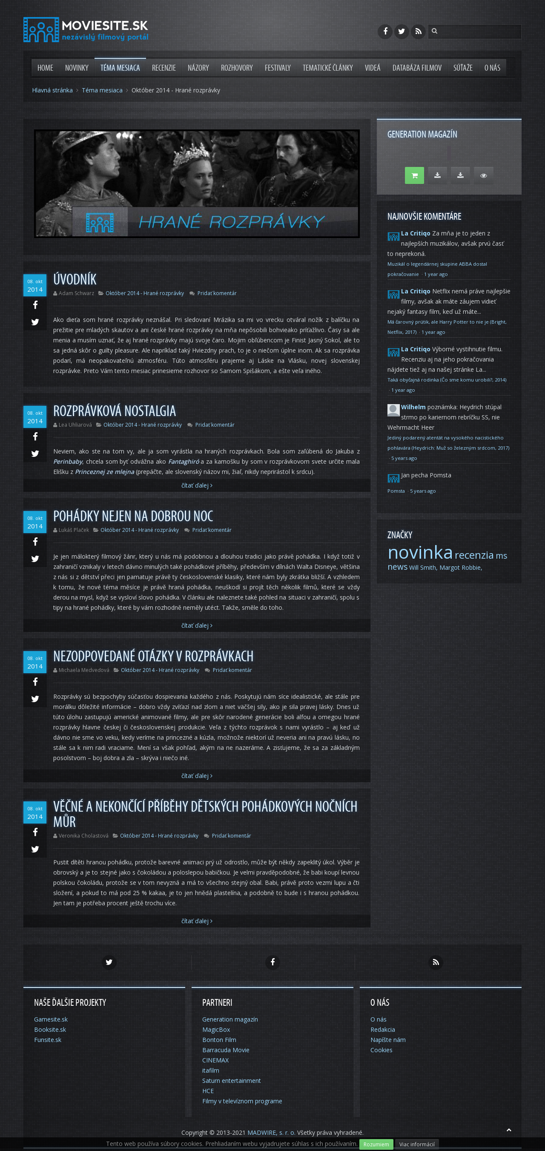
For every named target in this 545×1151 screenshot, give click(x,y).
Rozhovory (237, 68)
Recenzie (164, 68)
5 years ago (404, 458)
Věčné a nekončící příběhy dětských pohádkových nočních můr (205, 814)
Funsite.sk (47, 1040)
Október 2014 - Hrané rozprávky (145, 293)
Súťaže (463, 68)
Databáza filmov (417, 68)
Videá (373, 68)
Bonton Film (219, 1040)
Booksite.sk (50, 1029)
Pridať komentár (217, 293)
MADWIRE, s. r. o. (271, 1132)
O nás (492, 68)
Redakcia (382, 1029)
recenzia (474, 555)
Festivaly (278, 68)
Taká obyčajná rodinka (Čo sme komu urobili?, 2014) (446, 379)
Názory (198, 68)
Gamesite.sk (51, 1019)
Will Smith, (423, 567)
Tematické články (328, 68)
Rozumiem (376, 1144)
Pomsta (396, 491)
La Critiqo (415, 233)
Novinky (77, 68)
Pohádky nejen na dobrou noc (133, 516)
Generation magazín (230, 1019)
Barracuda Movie (226, 1050)
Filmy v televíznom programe (242, 1101)
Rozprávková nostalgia (114, 411)
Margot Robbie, (460, 567)
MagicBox (216, 1029)
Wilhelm (413, 407)
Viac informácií (417, 1144)
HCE (208, 1091)
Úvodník (75, 280)
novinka (420, 552)
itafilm (210, 1070)
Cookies (381, 1050)
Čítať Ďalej (196, 485)
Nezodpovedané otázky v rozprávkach (153, 656)
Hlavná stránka (52, 90)
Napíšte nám (388, 1040)
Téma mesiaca (120, 68)
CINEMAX (215, 1060)
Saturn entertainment (231, 1080)
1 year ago (436, 274)
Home (45, 68)
